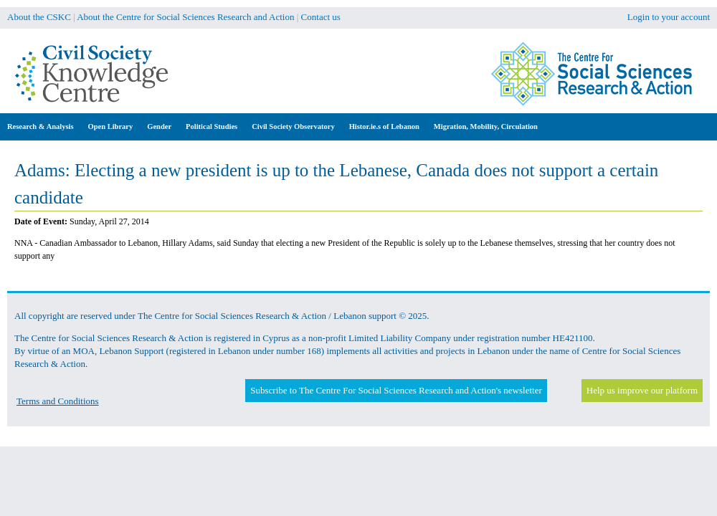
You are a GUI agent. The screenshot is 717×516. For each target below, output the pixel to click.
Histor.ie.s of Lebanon (384, 126)
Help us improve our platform (642, 390)
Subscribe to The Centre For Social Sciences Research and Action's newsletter (395, 390)
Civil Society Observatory (293, 126)
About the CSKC (39, 16)
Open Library (110, 126)
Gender (159, 126)
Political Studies (211, 126)
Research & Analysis (40, 126)
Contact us (321, 16)
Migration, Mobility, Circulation (486, 126)
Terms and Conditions (57, 401)
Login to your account (668, 16)
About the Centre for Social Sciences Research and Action (185, 16)
